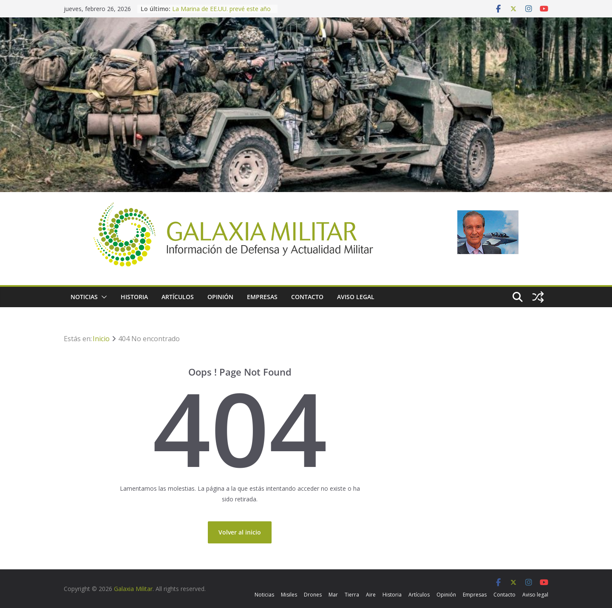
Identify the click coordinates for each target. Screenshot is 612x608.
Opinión (220, 297)
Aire (371, 594)
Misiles (289, 594)
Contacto (307, 297)
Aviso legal (355, 297)
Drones (313, 594)
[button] (102, 297)
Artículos (178, 297)
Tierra (352, 594)
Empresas (262, 297)
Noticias (84, 297)
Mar (333, 594)
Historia (134, 297)
